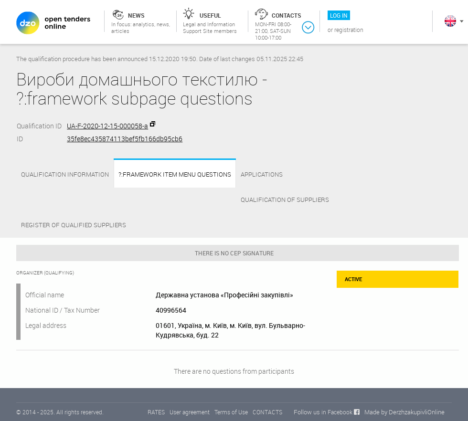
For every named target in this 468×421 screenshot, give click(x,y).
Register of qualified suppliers (73, 225)
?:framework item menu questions (174, 174)
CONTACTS (267, 412)
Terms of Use (231, 412)
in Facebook (336, 412)
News (136, 15)
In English (450, 21)
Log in (339, 15)
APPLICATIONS (262, 174)
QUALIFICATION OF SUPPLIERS (285, 199)
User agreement (190, 412)
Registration (348, 29)
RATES (156, 412)
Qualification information (65, 174)
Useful (210, 15)
